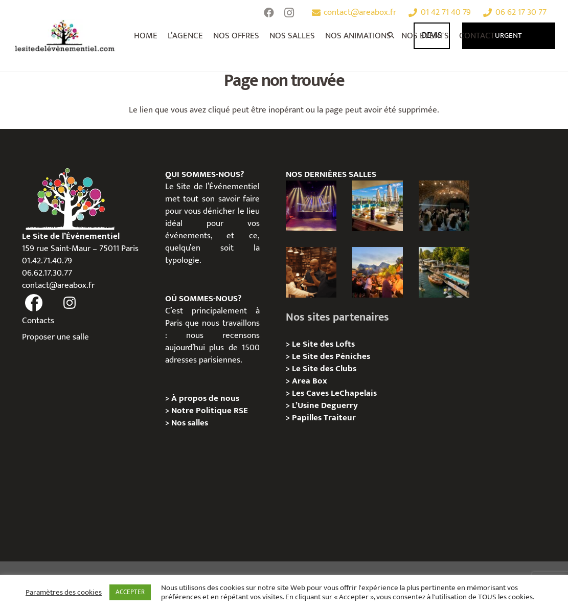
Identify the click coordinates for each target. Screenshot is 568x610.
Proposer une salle (55, 337)
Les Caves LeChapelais (334, 393)
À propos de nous (205, 398)
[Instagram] (289, 13)
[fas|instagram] (70, 303)
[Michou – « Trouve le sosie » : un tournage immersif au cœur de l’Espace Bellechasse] (311, 272)
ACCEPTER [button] (130, 592)
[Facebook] (269, 13)
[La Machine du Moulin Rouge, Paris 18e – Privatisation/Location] (311, 205)
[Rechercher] (391, 36)
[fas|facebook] (34, 303)
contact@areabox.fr (58, 285)
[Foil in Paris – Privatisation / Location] (444, 272)
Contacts (38, 320)
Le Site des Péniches (331, 356)
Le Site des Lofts (323, 344)
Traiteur (340, 418)
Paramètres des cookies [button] (64, 592)
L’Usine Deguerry (325, 405)
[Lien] (65, 35)
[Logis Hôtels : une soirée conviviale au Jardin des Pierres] (444, 205)
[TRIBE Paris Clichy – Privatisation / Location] (377, 205)
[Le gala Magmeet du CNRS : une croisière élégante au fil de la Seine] (377, 272)
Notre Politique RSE (209, 410)
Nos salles (189, 423)
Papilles (308, 418)
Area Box (309, 381)
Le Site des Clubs (324, 369)
